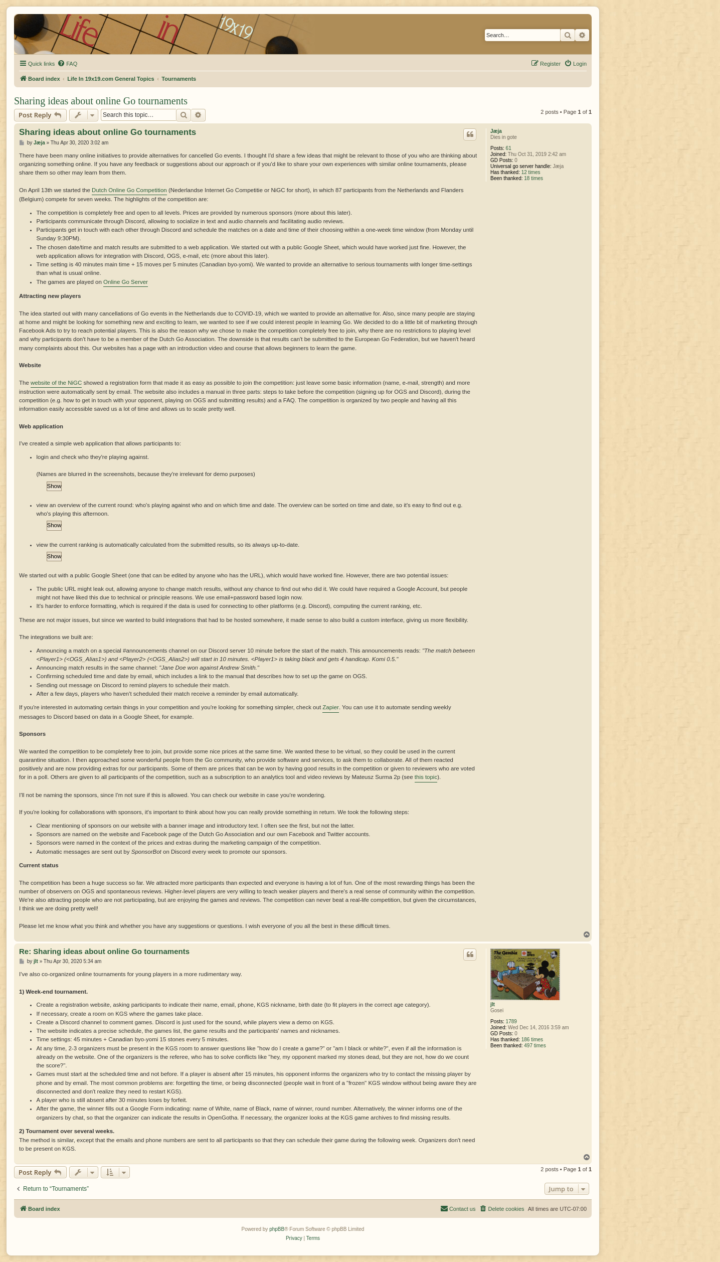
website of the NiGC (56, 383)
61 (508, 148)
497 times (535, 1045)
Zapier (330, 707)
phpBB (276, 1229)
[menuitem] (67, 64)
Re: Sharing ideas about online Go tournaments (104, 951)
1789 (511, 1021)
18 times (533, 178)
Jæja (496, 131)
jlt (492, 1004)
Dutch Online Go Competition (129, 190)
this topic (426, 777)
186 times (532, 1039)
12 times (531, 172)
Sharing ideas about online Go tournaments (101, 100)
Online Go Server (125, 282)
